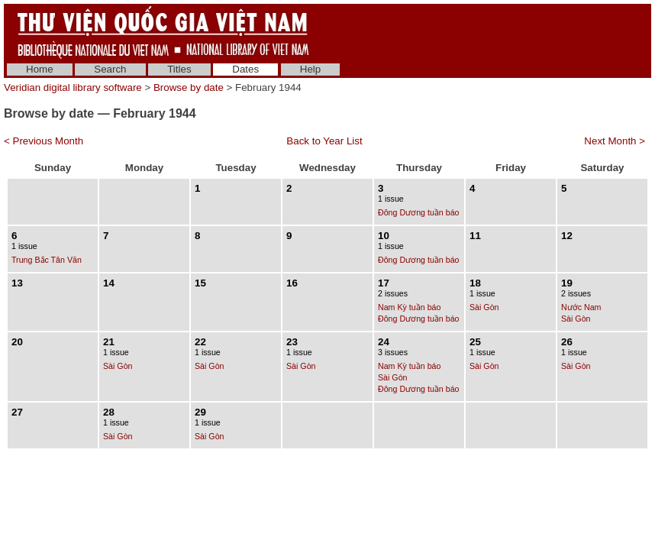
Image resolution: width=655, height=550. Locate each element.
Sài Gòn (484, 307)
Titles (179, 69)
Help (310, 69)
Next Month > (614, 141)
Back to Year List (324, 141)
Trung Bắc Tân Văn (46, 259)
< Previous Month (43, 141)
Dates (245, 69)
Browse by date (188, 87)
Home (39, 69)
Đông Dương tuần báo (419, 212)
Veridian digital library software (73, 87)
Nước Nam (581, 307)
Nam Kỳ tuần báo (409, 307)
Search (110, 69)
